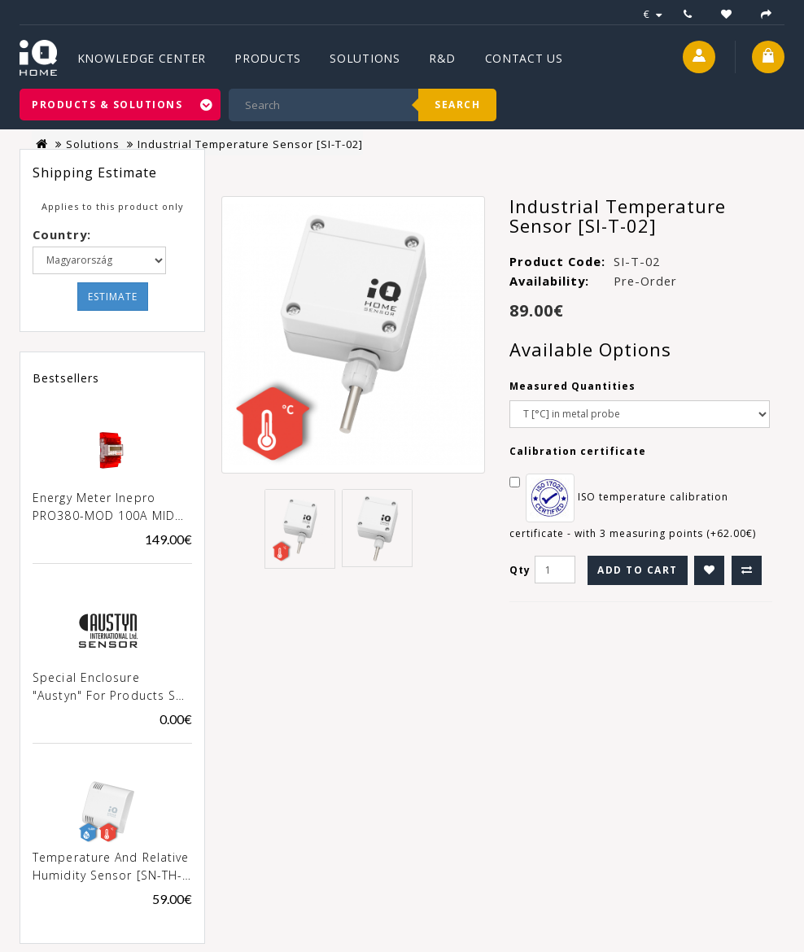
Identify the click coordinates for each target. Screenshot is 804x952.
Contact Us (524, 58)
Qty (520, 570)
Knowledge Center (141, 58)
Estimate (113, 297)
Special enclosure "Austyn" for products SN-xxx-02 (111, 687)
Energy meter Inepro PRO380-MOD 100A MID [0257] (104, 508)
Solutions (365, 58)
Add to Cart (637, 570)
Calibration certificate (577, 451)
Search (457, 104)
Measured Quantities (572, 386)
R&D (442, 58)
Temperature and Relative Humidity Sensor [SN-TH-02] (111, 867)
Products (267, 58)
